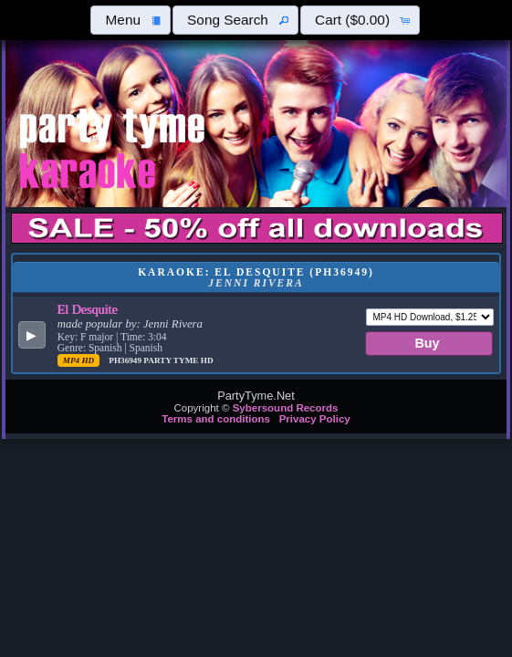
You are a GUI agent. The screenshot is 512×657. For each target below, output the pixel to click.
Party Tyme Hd (178, 360)
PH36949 (126, 360)
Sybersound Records (286, 407)
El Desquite (87, 309)
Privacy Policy (314, 418)
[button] (130, 20)
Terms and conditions (216, 418)
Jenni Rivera (173, 324)
